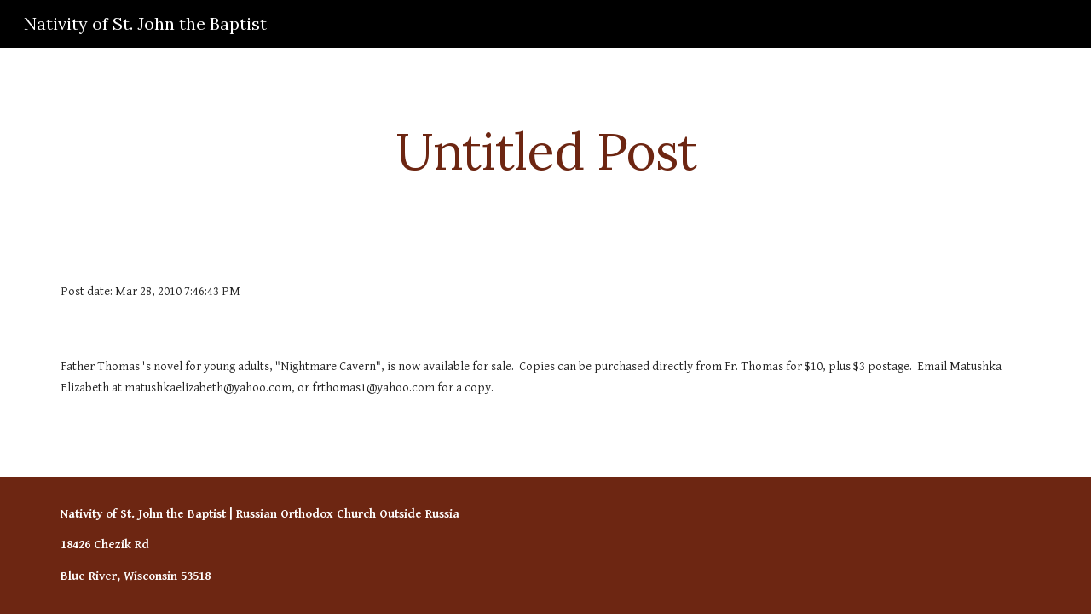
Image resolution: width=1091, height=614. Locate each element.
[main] (545, 151)
